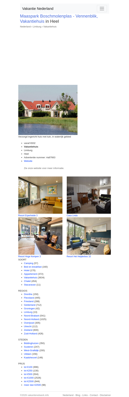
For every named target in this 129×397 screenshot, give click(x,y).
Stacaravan (30, 284)
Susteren (28, 346)
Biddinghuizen (31, 343)
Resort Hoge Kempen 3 (29, 256)
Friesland (29, 301)
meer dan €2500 (32, 385)
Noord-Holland (31, 319)
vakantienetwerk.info (38, 395)
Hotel (26, 270)
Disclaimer (105, 395)
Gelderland (30, 305)
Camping (28, 263)
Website (28, 161)
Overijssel (29, 322)
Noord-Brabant (31, 315)
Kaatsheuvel (30, 357)
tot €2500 (29, 381)
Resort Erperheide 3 (27, 215)
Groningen (29, 308)
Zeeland (28, 330)
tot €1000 (29, 377)
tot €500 (28, 374)
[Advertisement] (64, 55)
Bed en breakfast (33, 266)
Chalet (27, 281)
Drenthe (28, 294)
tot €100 (28, 367)
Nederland (25, 26)
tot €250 (28, 370)
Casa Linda (72, 215)
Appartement (30, 274)
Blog (78, 395)
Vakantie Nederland (37, 9)
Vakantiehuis (50, 26)
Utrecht (28, 326)
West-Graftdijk (31, 350)
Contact (94, 395)
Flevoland (29, 297)
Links (85, 395)
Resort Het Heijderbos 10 (79, 256)
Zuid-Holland (30, 333)
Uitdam (27, 354)
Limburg (37, 26)
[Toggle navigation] (102, 8)
